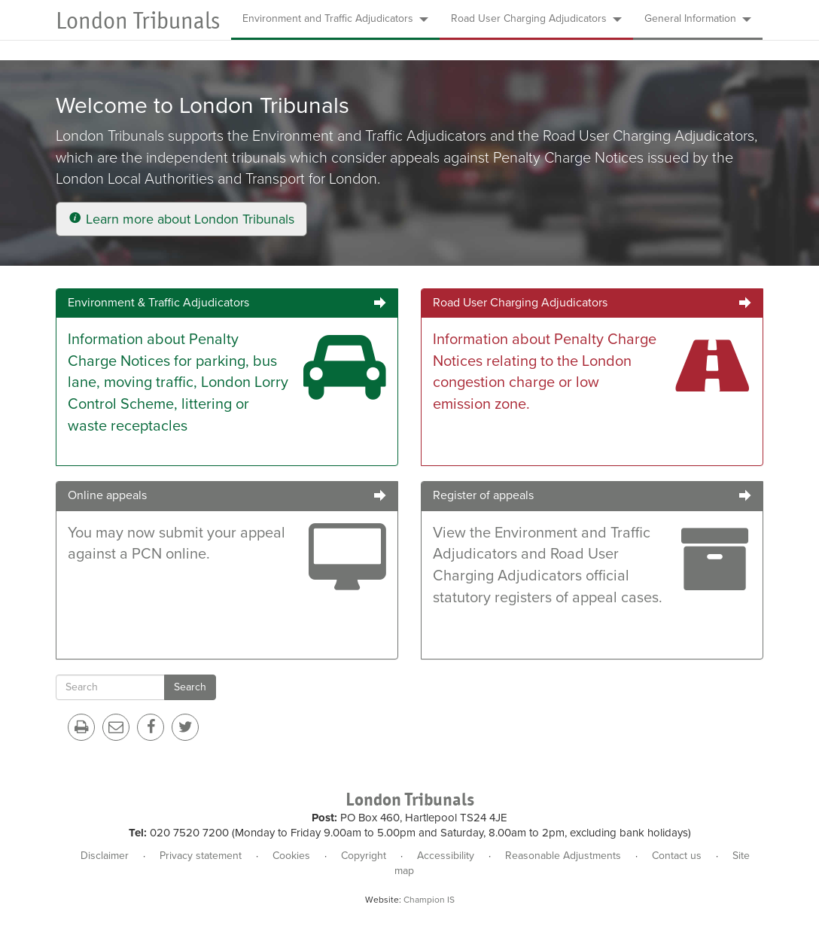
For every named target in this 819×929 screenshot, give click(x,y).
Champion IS (429, 899)
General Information (697, 18)
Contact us (677, 855)
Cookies (291, 855)
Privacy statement (201, 855)
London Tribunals (138, 21)
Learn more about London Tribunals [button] (181, 219)
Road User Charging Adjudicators (536, 18)
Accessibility (445, 855)
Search (190, 687)
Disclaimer (105, 855)
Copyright (363, 855)
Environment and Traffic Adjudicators (335, 18)
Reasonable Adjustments (563, 855)
